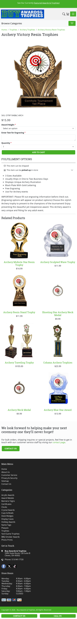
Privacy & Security (9, 478)
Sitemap (5, 481)
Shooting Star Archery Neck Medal (57, 314)
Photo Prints (7, 540)
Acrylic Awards (7, 495)
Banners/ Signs (8, 501)
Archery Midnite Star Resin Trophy (19, 263)
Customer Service (9, 475)
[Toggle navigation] (73, 13)
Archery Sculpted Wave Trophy (57, 262)
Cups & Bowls (7, 513)
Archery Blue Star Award (58, 409)
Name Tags (6, 525)
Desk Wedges (7, 516)
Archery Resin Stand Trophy (19, 312)
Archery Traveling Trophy (19, 362)
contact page (59, 442)
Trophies (5, 531)
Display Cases (7, 519)
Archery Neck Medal (19, 409)
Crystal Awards (8, 510)
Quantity (6, 143)
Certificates (6, 504)
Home (4, 469)
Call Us (58, 616)
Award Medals (7, 498)
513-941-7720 (17, 559)
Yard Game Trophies (10, 534)
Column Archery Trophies (57, 362)
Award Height (8, 125)
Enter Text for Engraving (13, 133)
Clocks (4, 507)
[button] (63, 14)
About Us (5, 472)
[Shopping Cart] (67, 14)
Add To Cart (38, 152)
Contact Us (11, 448)
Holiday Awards (8, 522)
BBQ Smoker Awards (10, 537)
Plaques (5, 528)
